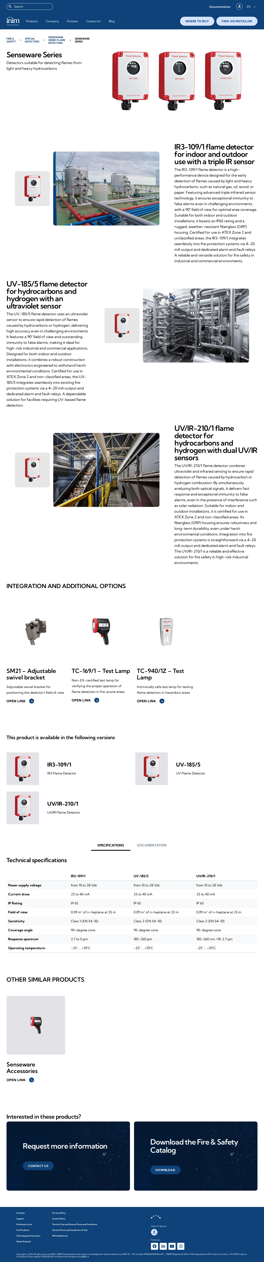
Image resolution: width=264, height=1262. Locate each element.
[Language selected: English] (251, 6)
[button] (220, 6)
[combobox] (30, 6)
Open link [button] (20, 701)
